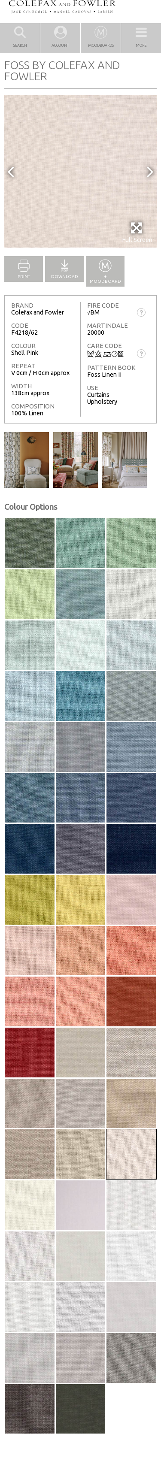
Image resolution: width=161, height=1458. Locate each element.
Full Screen (137, 232)
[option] (80, 171)
